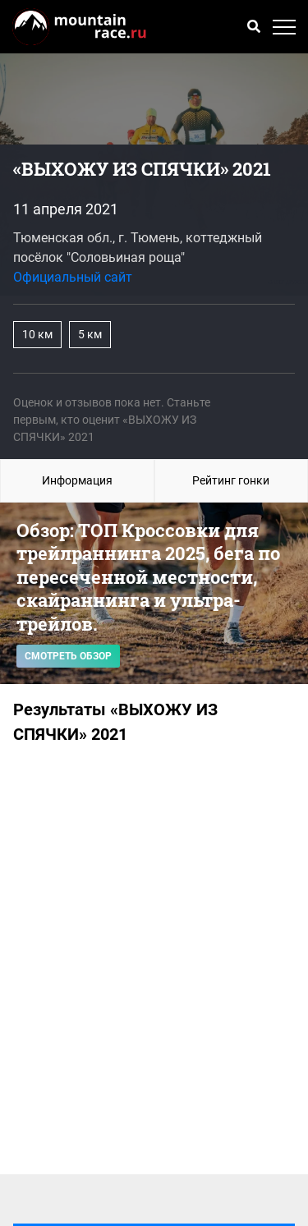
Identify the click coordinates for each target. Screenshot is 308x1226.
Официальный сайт (72, 277)
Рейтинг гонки (230, 480)
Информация (77, 480)
